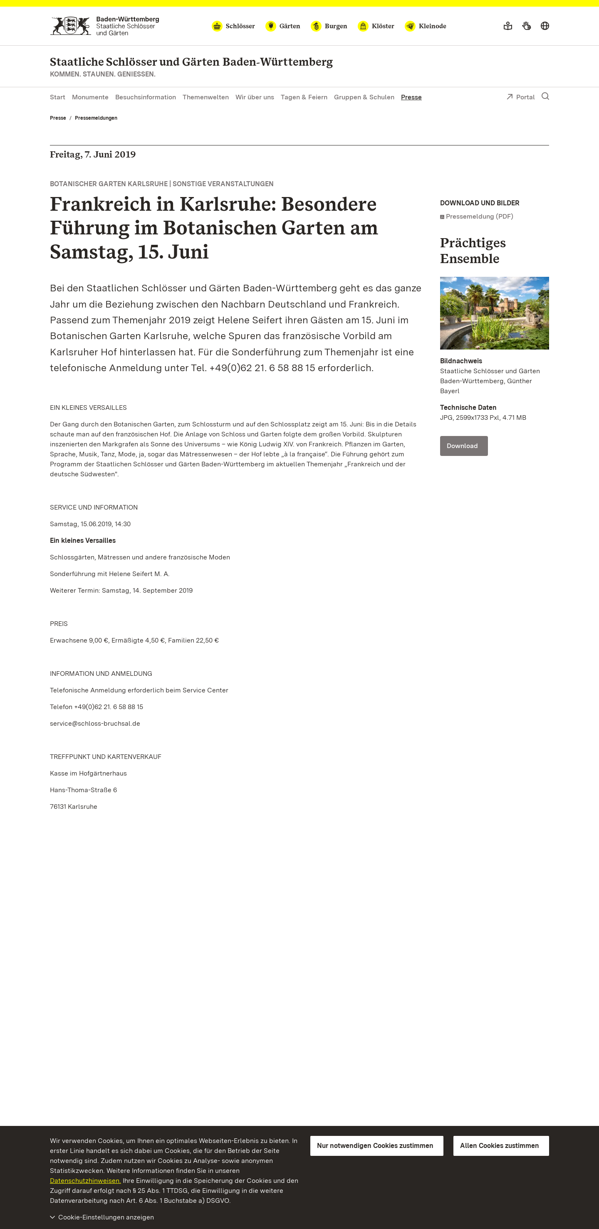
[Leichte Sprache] (507, 26)
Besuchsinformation (145, 97)
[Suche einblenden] (545, 96)
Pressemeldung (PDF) (479, 216)
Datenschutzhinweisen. (85, 1181)
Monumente (90, 97)
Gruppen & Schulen (364, 97)
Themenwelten (206, 97)
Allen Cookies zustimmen (499, 1146)
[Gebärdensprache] (526, 26)
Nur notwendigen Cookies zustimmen (375, 1146)
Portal (520, 98)
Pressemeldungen (96, 118)
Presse (411, 97)
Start (57, 97)
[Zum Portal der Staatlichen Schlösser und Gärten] (104, 26)
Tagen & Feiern (304, 97)
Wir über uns (254, 97)
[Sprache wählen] (544, 26)
